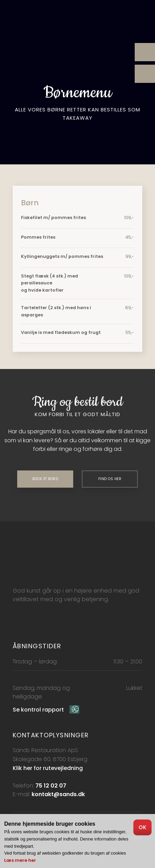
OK (142, 827)
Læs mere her (20, 860)
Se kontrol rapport (38, 710)
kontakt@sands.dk (58, 794)
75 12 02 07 (50, 786)
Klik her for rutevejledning (48, 768)
